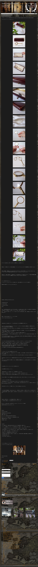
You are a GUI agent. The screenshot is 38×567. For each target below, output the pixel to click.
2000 (3, 563)
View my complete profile (5, 497)
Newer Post (4, 464)
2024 (3, 523)
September (4, 530)
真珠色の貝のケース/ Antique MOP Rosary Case (9, 544)
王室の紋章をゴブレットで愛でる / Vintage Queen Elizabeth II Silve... (11, 546)
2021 (3, 526)
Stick (2, 488)
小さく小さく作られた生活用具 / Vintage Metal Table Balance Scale (11, 538)
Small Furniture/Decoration (5, 487)
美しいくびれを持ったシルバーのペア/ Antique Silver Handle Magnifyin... (11, 535)
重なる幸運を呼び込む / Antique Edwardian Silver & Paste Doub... (11, 533)
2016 (3, 562)
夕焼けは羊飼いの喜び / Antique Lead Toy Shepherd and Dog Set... (11, 536)
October (4, 529)
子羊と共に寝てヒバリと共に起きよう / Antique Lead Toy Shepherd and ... (12, 537)
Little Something (4, 485)
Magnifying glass (6, 461)
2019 (3, 559)
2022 (3, 525)
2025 (3, 522)
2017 (3, 561)
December (4, 527)
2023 (3, 524)
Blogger (24, 565)
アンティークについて (4, 489)
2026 (3, 521)
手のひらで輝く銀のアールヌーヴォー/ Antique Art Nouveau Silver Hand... (12, 539)
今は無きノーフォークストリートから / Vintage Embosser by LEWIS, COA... (12, 542)
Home (19, 464)
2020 (3, 558)
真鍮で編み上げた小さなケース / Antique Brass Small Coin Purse (11, 532)
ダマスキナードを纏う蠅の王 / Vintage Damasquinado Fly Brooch (11, 531)
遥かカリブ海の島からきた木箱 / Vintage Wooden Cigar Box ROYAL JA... (11, 545)
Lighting (3, 484)
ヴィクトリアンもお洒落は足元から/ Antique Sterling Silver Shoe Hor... (11, 541)
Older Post (34, 464)
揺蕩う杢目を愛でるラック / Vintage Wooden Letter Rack (10, 534)
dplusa (7, 493)
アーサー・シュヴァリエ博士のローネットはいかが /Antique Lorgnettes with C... (12, 540)
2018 (3, 560)
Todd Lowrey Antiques (10, 3)
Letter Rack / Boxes (4, 483)
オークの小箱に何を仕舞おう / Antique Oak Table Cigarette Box (10, 543)
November (4, 528)
